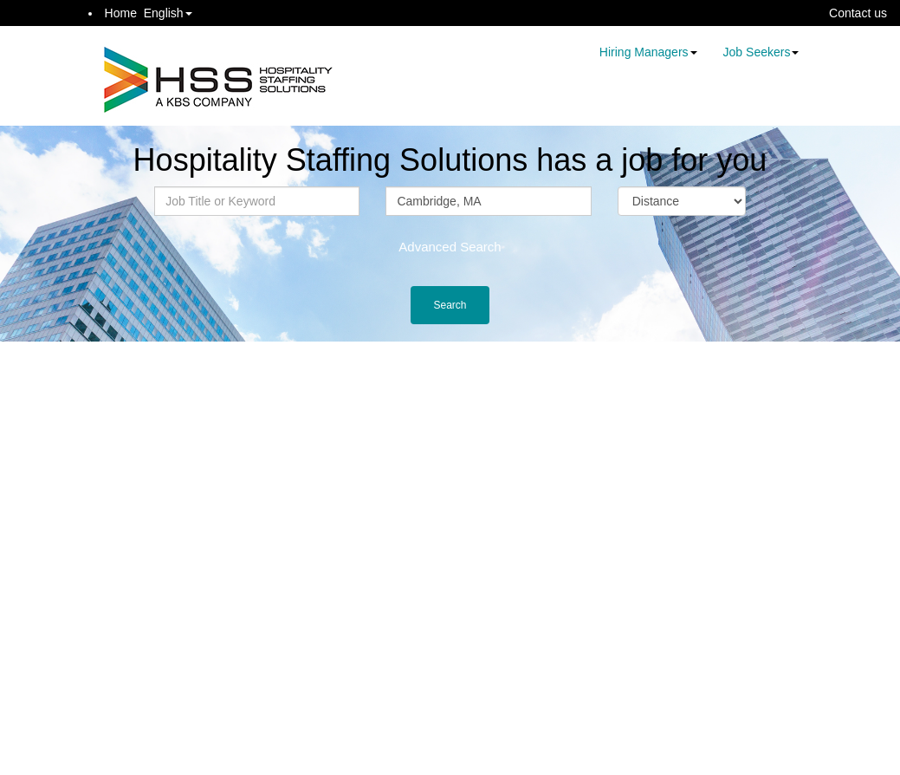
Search (449, 305)
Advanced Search (449, 246)
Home (121, 13)
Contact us (858, 13)
